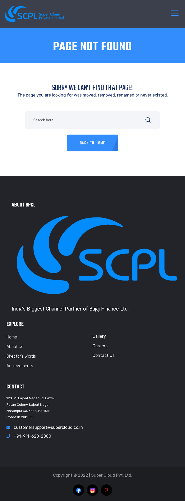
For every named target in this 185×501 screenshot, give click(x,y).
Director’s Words (21, 356)
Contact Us (103, 355)
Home (11, 337)
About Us (14, 346)
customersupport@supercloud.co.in (48, 427)
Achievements (19, 365)
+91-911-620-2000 (32, 436)
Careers (99, 345)
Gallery (99, 336)
